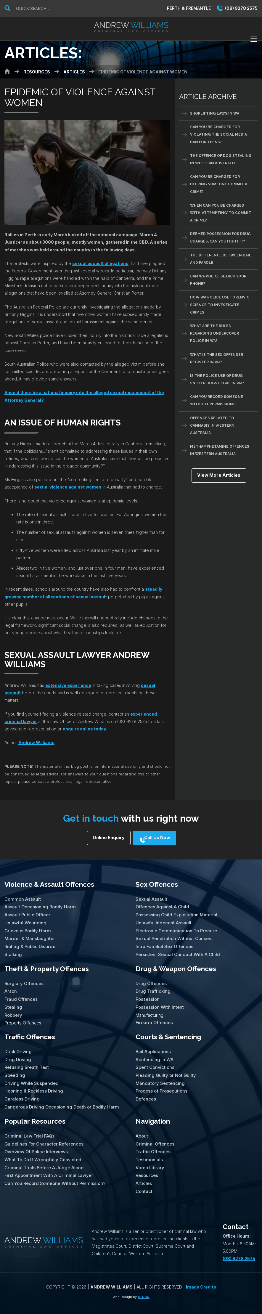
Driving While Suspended (30, 1074)
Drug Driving (17, 1052)
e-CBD (144, 1283)
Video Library (149, 1155)
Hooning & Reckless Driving (33, 1082)
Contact (144, 1177)
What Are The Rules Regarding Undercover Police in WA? (214, 333)
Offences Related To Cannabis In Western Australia (212, 425)
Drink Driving (17, 1044)
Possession (148, 993)
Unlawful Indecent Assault (163, 920)
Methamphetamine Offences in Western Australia (219, 450)
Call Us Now (160, 838)
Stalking (12, 950)
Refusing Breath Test (26, 1059)
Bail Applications (153, 1044)
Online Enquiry (105, 838)
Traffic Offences (29, 1030)
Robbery (13, 1008)
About (142, 1125)
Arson (10, 986)
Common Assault (21, 897)
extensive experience (68, 685)
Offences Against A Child (161, 905)
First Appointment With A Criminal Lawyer (47, 1162)
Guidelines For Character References (42, 1132)
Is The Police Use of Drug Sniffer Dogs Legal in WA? (217, 379)
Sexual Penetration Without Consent (173, 935)
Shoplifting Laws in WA (214, 113)
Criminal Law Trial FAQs (28, 1125)
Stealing (13, 1001)
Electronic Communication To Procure (174, 927)
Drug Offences (151, 978)
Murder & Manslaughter (29, 935)
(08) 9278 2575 (237, 8)
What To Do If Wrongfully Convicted (41, 1148)
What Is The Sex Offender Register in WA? (216, 358)
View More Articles (218, 475)
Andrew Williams (36, 742)
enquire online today (84, 728)
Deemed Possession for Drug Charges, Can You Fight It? (220, 237)
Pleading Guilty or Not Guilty (165, 1067)
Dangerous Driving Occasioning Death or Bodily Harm (59, 1096)
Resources (146, 1162)
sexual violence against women (67, 486)
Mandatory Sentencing (159, 1074)
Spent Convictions (154, 1059)
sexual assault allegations (100, 263)
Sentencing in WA (154, 1052)
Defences (146, 1089)
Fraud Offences (20, 993)
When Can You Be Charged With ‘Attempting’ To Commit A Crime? (220, 212)
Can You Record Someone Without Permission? (216, 400)
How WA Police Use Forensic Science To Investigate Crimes (219, 304)
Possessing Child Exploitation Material (175, 912)
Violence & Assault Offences (49, 883)
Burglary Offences (23, 978)
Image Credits (201, 1273)
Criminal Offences (154, 1132)
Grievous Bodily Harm (26, 927)
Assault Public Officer (26, 912)
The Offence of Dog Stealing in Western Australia (221, 159)
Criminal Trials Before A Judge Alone (42, 1155)
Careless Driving (21, 1089)
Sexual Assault (151, 897)
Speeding (14, 1067)
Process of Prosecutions (161, 1082)
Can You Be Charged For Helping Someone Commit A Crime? (218, 184)
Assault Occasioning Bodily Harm (38, 905)
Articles (143, 1170)
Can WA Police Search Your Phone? (218, 280)
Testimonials (149, 1148)
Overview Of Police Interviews (35, 1140)
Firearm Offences (153, 1016)
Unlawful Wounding (24, 920)
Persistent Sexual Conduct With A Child (176, 950)
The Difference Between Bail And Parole (220, 259)
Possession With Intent (160, 1001)
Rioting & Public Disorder (30, 942)
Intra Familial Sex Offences (163, 942)
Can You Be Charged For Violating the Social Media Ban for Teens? (218, 134)
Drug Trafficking (152, 986)
